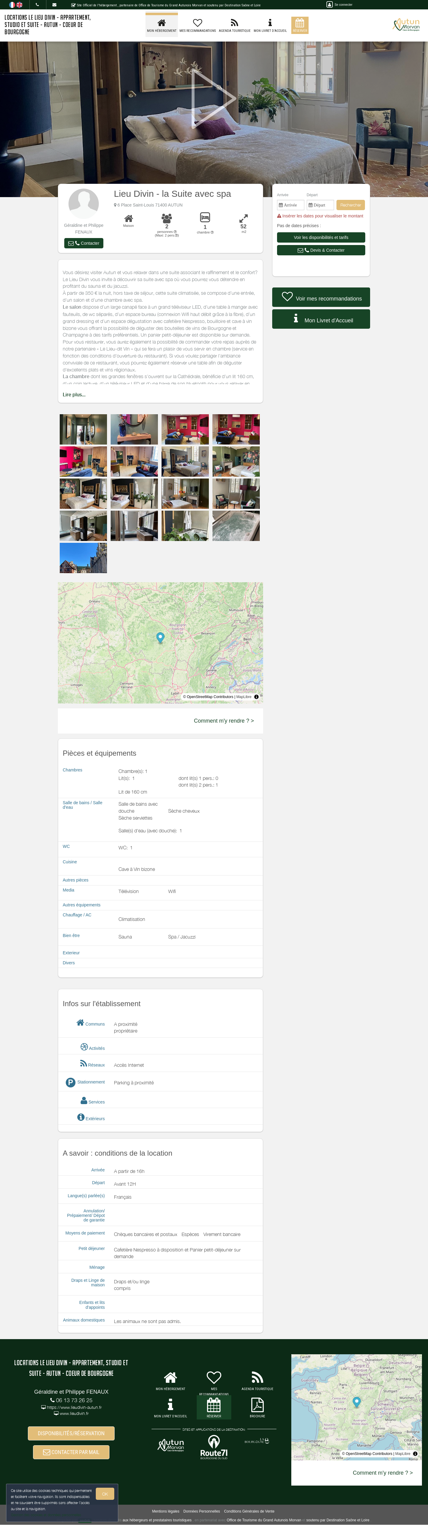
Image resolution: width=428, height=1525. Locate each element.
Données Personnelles (201, 1512)
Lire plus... (74, 395)
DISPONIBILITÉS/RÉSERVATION (71, 1433)
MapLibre (244, 697)
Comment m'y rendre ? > (224, 721)
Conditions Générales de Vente (249, 1512)
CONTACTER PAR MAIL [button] (71, 1452)
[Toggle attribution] (256, 696)
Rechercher (350, 204)
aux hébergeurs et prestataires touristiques (156, 1520)
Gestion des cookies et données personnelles (46, 1515)
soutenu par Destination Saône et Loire (337, 1520)
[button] (83, 243)
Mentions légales (165, 1512)
